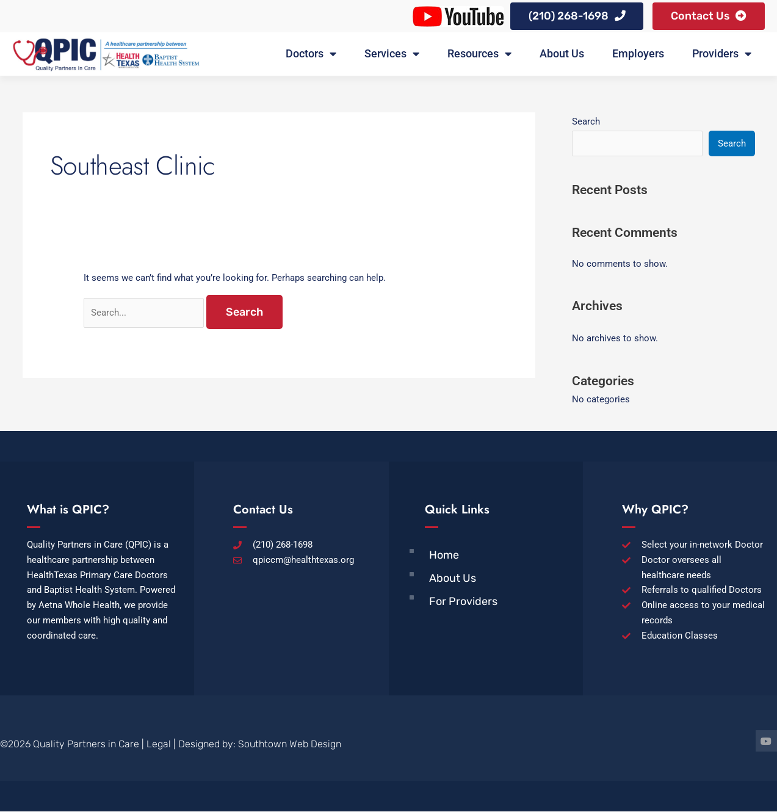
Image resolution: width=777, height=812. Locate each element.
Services (391, 55)
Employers (638, 54)
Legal (158, 745)
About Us (562, 54)
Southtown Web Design (289, 745)
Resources (479, 55)
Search (586, 122)
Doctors (311, 55)
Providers (721, 55)
